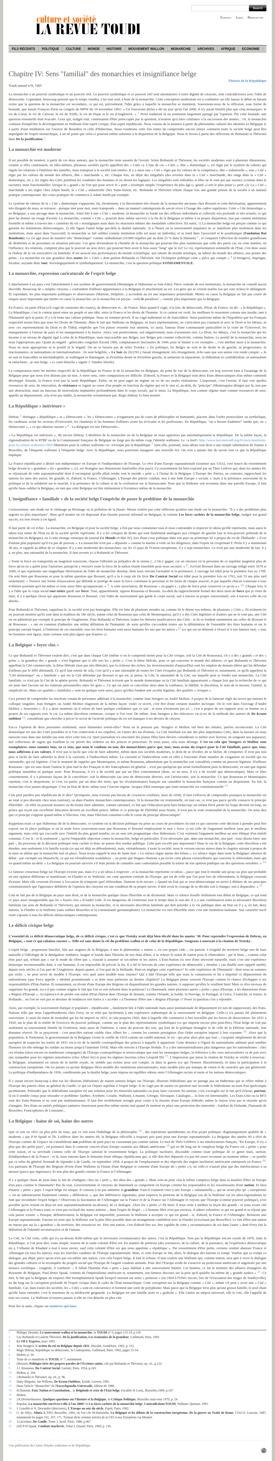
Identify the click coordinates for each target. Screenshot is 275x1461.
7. (10, 1359)
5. (10, 1349)
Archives (205, 49)
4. (10, 1345)
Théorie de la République (247, 81)
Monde (94, 49)
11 (179, 628)
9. (10, 1367)
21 (258, 1272)
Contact (225, 17)
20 (264, 1161)
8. (10, 1363)
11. (10, 1376)
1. (10, 1332)
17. (10, 1403)
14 (264, 862)
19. (10, 1412)
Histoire (113, 49)
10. (10, 1372)
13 (226, 786)
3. (10, 1341)
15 (260, 885)
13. (10, 1385)
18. (10, 1408)
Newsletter (255, 17)
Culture (73, 49)
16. (10, 1399)
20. (10, 1421)
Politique (50, 49)
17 (166, 1056)
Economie (250, 49)
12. (10, 1381)
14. (10, 1390)
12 (23, 717)
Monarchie (181, 49)
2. (10, 1336)
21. (10, 1425)
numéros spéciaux (63, 1306)
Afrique (228, 49)
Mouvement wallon (146, 49)
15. (10, 1394)
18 (140, 1131)
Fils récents (23, 49)
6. (10, 1354)
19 (167, 1145)
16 (245, 1031)
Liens (239, 17)
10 (242, 585)
